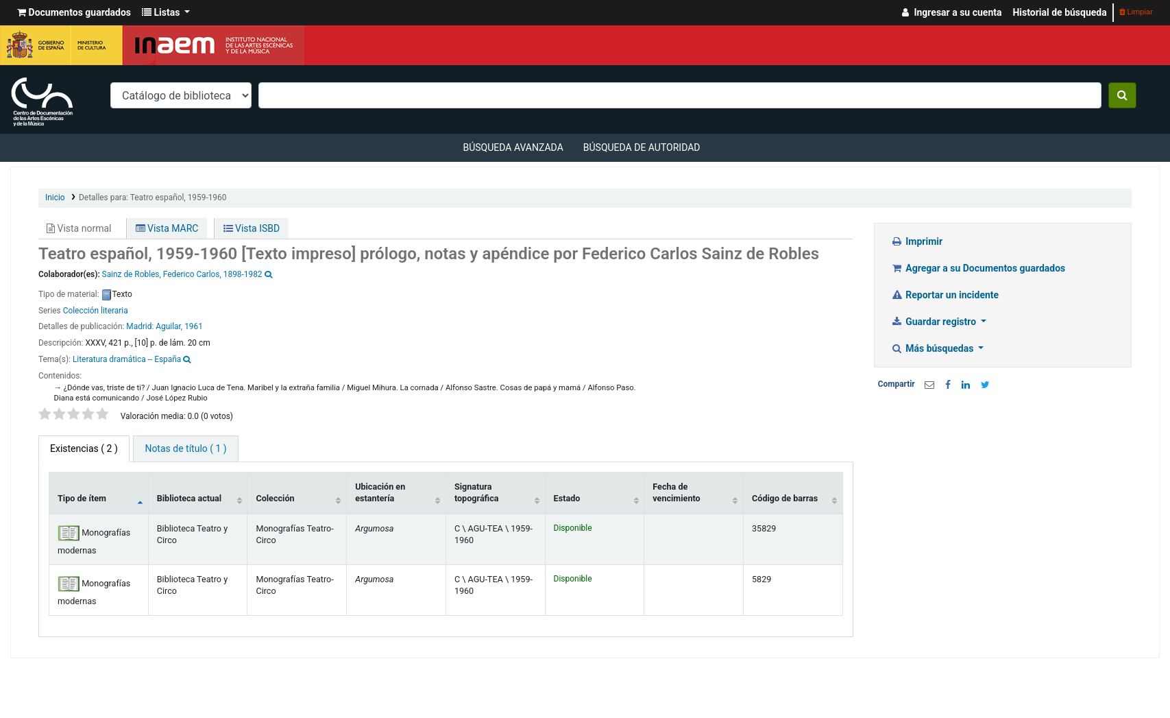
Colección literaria (95, 310)
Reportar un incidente (945, 294)
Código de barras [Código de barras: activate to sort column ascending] (785, 498)
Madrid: (141, 326)
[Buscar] (1122, 95)
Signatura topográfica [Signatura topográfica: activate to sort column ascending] (476, 492)
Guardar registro (935, 321)
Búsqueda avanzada (513, 147)
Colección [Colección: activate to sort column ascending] (275, 498)
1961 (193, 326)
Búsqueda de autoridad (641, 147)
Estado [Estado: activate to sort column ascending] (567, 498)
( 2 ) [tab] (84, 448)
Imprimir (916, 241)
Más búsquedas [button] (933, 348)
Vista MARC (167, 228)
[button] (74, 12)
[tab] (185, 448)
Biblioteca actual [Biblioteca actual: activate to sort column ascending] (189, 498)
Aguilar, (169, 326)
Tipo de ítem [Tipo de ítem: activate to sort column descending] (82, 498)
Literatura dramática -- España (127, 359)
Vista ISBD (251, 228)
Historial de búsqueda (1059, 12)
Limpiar (1136, 12)
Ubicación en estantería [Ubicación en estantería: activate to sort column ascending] (380, 492)
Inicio (55, 197)
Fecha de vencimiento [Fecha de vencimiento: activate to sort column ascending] (676, 492)
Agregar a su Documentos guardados (978, 268)
